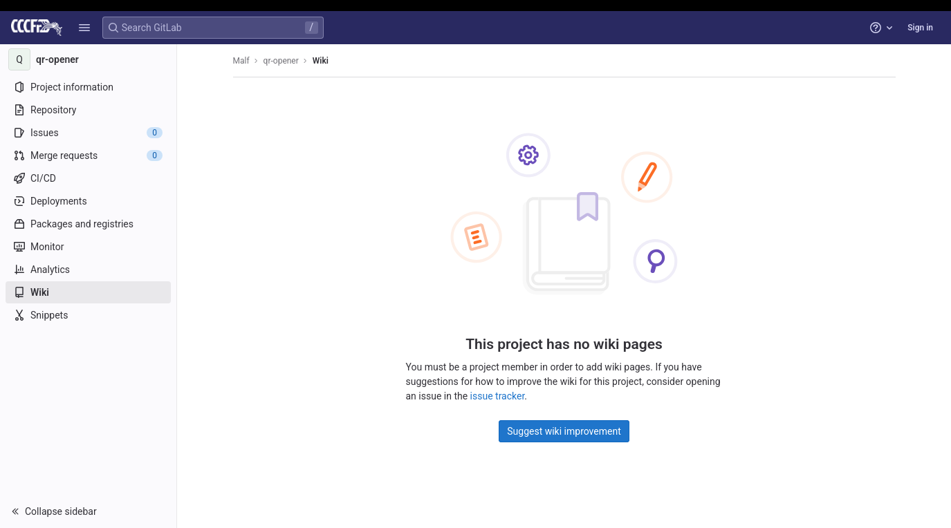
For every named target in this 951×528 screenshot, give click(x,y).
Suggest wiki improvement (564, 431)
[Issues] (88, 133)
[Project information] (88, 87)
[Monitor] (88, 247)
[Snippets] (88, 315)
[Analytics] (88, 269)
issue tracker (497, 396)
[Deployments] (88, 201)
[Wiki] (88, 292)
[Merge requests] (88, 155)
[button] (84, 28)
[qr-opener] (89, 59)
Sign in (920, 27)
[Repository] (88, 110)
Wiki (321, 61)
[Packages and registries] (88, 224)
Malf (241, 61)
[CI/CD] (88, 178)
